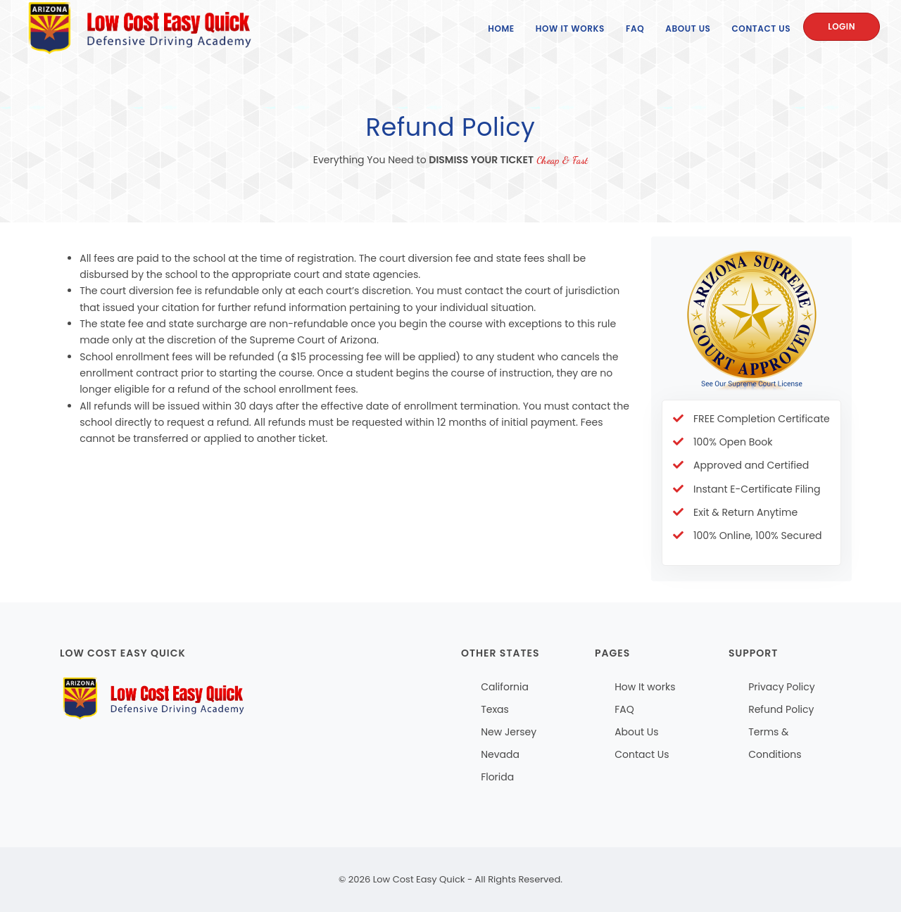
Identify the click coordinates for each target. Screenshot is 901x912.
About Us (687, 28)
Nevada (500, 754)
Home (501, 28)
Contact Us (761, 28)
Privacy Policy (781, 687)
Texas (495, 709)
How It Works (570, 28)
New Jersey (508, 732)
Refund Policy (781, 709)
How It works (645, 687)
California (505, 687)
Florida (497, 777)
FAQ (635, 28)
